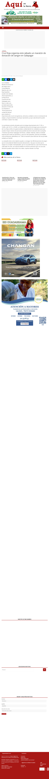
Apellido (3, 704)
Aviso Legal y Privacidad (6, 766)
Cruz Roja (13, 75)
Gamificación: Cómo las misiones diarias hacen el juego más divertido (8, 179)
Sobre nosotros (4, 765)
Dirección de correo (6, 708)
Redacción (23, 757)
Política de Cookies (5, 768)
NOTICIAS (4, 50)
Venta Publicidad (24, 758)
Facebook (23, 765)
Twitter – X (23, 766)
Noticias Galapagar (19, 75)
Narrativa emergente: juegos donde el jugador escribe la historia (24, 179)
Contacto (23, 756)
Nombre (3, 699)
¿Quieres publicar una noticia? (27, 760)
